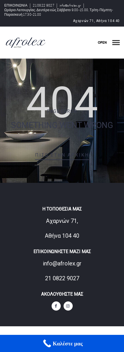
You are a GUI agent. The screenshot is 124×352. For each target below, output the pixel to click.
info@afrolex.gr (70, 5)
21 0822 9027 (43, 5)
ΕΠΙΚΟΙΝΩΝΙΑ (15, 5)
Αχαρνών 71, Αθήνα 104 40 (96, 21)
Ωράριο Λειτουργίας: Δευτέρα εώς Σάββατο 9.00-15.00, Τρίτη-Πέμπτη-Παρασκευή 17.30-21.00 (58, 12)
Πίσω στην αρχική (62, 155)
